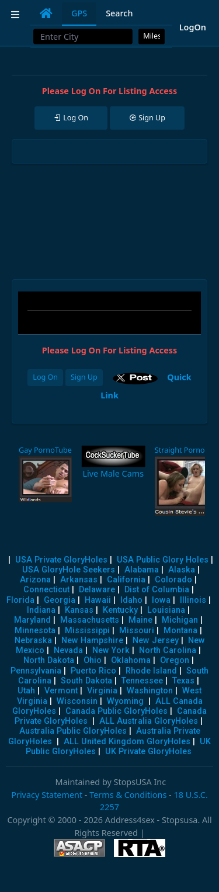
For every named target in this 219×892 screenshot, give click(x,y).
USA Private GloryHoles (61, 560)
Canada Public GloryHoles (116, 711)
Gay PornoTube (45, 450)
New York (111, 650)
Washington (150, 691)
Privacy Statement (46, 794)
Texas (183, 681)
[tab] (46, 13)
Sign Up (84, 377)
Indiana (41, 610)
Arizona (35, 580)
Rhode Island (151, 671)
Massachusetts (89, 620)
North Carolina (167, 650)
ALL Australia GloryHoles (148, 721)
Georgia (59, 600)
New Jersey (156, 640)
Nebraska (33, 640)
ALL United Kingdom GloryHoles (127, 742)
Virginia (102, 691)
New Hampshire (92, 640)
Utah (26, 691)
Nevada (68, 650)
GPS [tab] (79, 13)
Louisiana (166, 610)
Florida (20, 600)
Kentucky (120, 610)
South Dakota (86, 681)
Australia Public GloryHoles (73, 731)
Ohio (93, 660)
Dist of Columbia (156, 590)
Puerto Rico (93, 671)
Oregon (174, 660)
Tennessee (142, 681)
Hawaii (98, 600)
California (126, 580)
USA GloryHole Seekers (68, 570)
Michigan (180, 620)
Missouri (136, 631)
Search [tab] (119, 13)
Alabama (141, 570)
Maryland (32, 620)
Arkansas (79, 580)
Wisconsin (77, 701)
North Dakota (48, 660)
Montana (180, 631)
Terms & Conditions (127, 794)
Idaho (131, 600)
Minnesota (35, 631)
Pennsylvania (36, 671)
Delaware (97, 590)
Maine (140, 620)
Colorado (173, 580)
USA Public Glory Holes (162, 560)
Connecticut (46, 590)
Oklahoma (131, 660)
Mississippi (87, 631)
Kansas (79, 610)
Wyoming (125, 701)
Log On (45, 377)
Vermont (61, 691)
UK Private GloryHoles (148, 751)
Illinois (193, 600)
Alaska (181, 570)
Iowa (161, 600)
